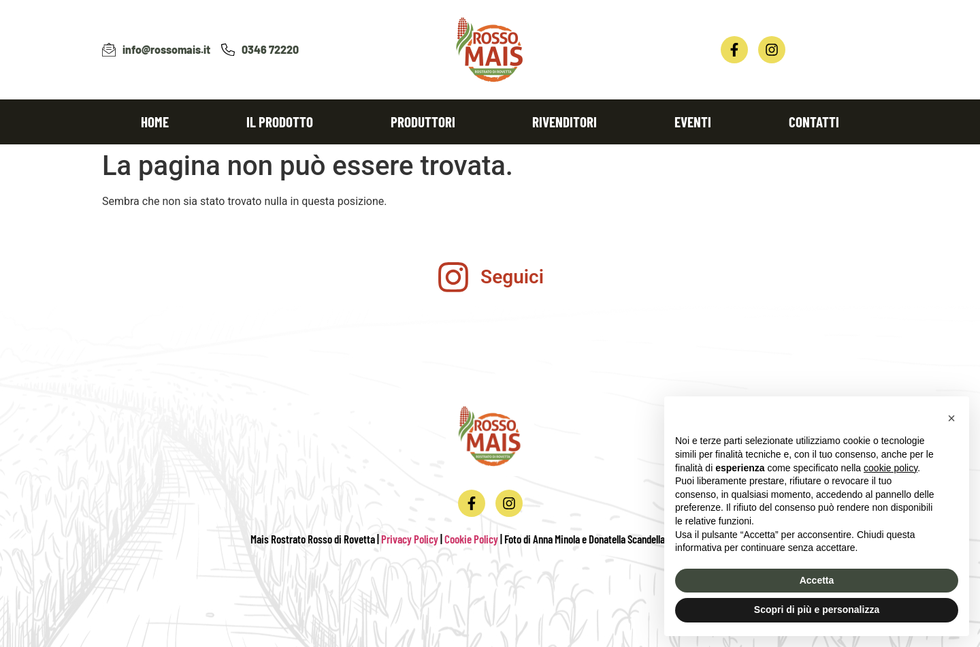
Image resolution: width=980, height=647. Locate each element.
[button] (951, 418)
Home (155, 121)
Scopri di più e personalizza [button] (816, 609)
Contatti (814, 121)
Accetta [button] (817, 580)
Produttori (423, 121)
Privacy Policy (409, 539)
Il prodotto (279, 121)
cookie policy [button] (890, 467)
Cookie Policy (471, 539)
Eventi (692, 121)
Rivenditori (564, 121)
